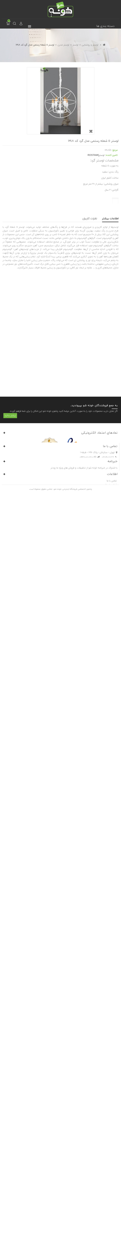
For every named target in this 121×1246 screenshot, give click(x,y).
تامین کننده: (111, 155)
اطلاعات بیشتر (110, 218)
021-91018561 (108, 1140)
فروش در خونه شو (108, 1232)
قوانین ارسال (110, 1215)
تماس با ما (112, 1211)
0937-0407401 (90, 1140)
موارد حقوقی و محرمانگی (105, 1219)
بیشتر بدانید (10, 1073)
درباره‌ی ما (112, 1228)
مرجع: (115, 150)
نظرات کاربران (89, 218)
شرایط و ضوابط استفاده (105, 1224)
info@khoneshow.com (102, 1145)
